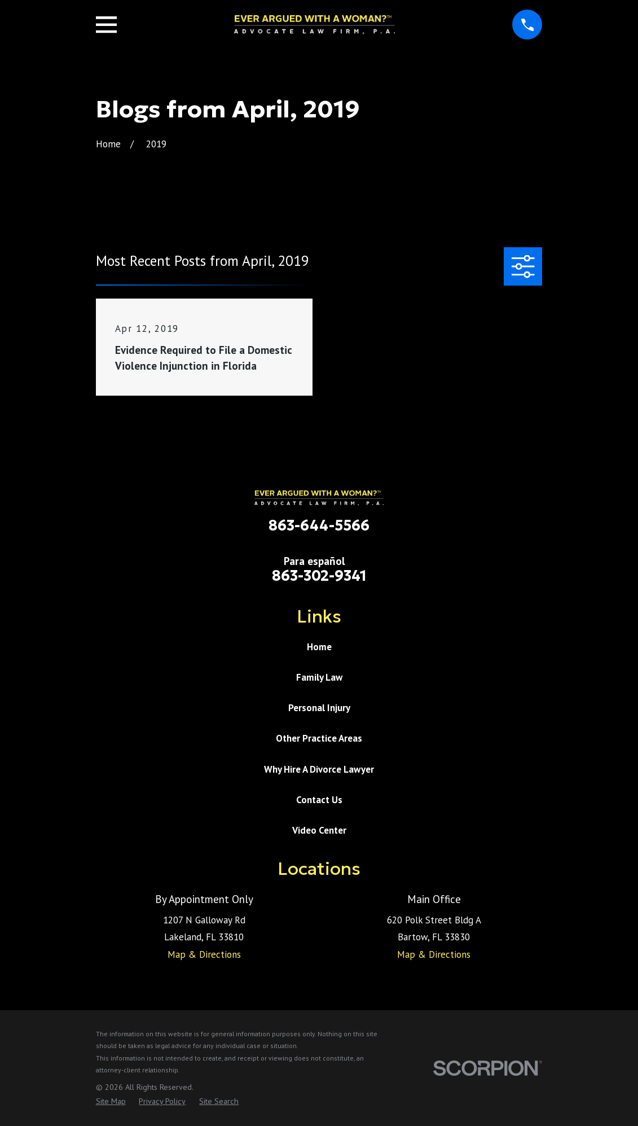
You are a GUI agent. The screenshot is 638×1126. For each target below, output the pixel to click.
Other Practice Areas (319, 738)
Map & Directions (204, 954)
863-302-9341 (319, 576)
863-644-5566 (319, 525)
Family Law (319, 677)
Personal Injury (319, 708)
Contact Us (319, 800)
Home (319, 647)
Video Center (319, 830)
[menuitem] (111, 1101)
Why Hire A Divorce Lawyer (319, 769)
